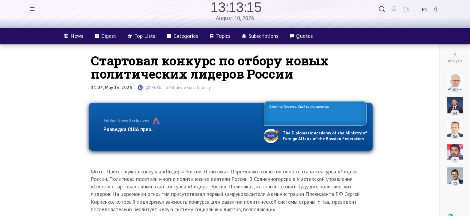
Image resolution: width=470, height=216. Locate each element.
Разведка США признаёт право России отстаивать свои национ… (180, 129)
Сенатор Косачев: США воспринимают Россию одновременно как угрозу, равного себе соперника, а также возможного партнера (314, 113)
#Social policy (197, 87)
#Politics (174, 87)
